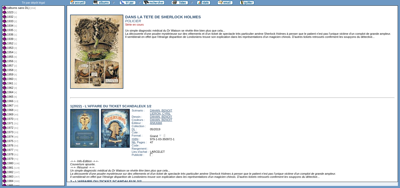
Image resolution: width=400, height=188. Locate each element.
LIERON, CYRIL (160, 113)
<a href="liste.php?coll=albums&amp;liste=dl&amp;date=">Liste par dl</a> (33, 93)
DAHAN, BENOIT (161, 110)
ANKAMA (156, 123)
